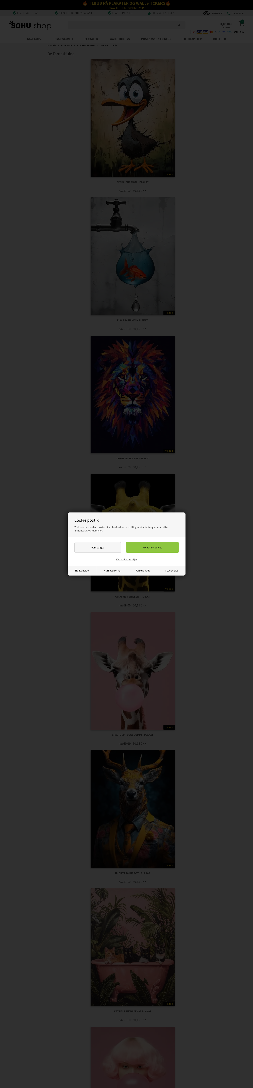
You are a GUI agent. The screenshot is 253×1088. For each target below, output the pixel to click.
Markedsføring (112, 570)
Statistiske (171, 570)
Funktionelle (143, 570)
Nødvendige (82, 570)
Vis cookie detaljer (126, 559)
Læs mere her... (94, 530)
